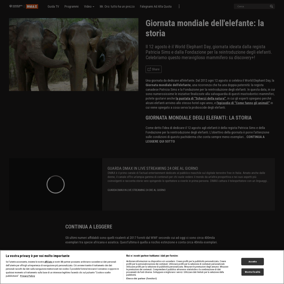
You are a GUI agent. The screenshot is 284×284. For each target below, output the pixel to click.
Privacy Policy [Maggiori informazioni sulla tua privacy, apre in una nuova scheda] (27, 282)
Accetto (252, 268)
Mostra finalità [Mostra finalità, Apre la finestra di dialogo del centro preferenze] (252, 278)
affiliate (48, 268)
